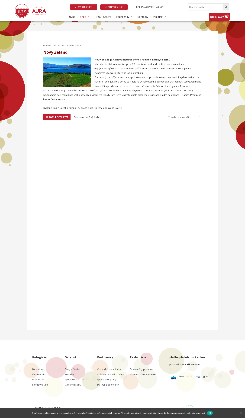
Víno (55, 45)
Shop (85, 16)
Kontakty (142, 17)
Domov (47, 45)
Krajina (63, 45)
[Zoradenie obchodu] (184, 117)
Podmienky (124, 16)
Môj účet (160, 16)
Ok (210, 413)
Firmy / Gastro (102, 17)
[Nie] (241, 413)
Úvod (72, 17)
